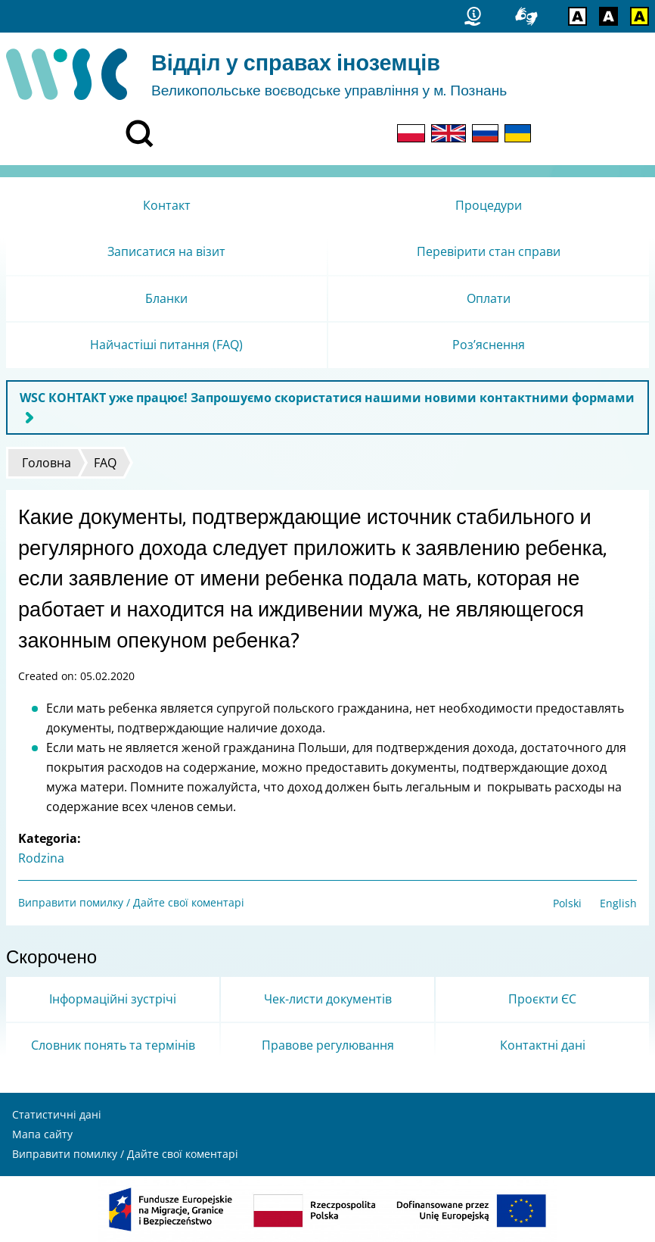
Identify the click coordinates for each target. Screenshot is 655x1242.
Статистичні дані (56, 1114)
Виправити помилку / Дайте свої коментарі (131, 902)
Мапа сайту (42, 1134)
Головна (46, 462)
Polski (567, 903)
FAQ (105, 462)
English (618, 903)
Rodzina (41, 858)
